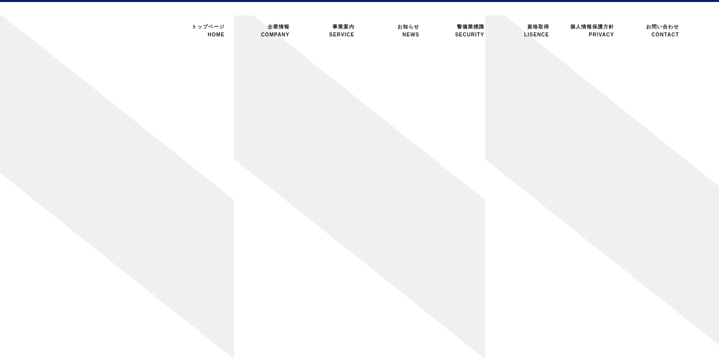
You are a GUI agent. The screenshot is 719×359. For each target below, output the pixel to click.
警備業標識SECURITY (469, 30)
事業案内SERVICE (342, 30)
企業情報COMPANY (275, 30)
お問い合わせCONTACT (662, 30)
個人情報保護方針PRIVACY (592, 30)
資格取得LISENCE (536, 30)
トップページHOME (208, 30)
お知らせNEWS (408, 30)
